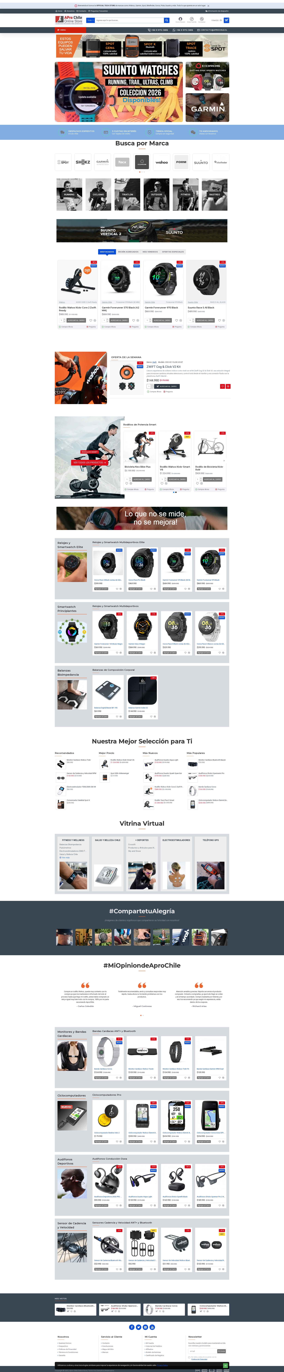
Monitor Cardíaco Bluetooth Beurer (212, 760)
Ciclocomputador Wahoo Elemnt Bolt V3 (213, 800)
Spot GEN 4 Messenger (120, 773)
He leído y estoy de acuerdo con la (202, 1358)
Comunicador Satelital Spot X (78, 800)
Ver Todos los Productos (88, 462)
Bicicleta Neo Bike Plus (138, 467)
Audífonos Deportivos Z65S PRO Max (108, 1197)
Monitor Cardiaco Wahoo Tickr (79, 760)
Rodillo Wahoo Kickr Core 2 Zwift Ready (77, 309)
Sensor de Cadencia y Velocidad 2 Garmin (143, 1260)
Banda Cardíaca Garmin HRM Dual (210, 1069)
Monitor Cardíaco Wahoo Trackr (141, 1069)
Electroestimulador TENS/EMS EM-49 (81, 787)
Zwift (154, 362)
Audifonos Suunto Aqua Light (166, 760)
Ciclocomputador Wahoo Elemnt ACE (177, 1133)
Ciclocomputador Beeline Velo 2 (107, 1133)
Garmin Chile (107, 302)
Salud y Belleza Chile (107, 840)
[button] (139, 172)
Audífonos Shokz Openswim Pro (211, 773)
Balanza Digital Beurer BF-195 (105, 708)
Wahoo (62, 302)
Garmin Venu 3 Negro (137, 644)
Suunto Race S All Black (201, 307)
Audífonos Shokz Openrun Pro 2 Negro (211, 1197)
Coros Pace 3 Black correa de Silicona (177, 644)
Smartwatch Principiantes (67, 609)
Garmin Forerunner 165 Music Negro (108, 644)
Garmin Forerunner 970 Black (161, 307)
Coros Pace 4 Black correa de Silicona (108, 580)
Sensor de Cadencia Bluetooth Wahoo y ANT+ (108, 1260)
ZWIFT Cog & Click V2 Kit (164, 366)
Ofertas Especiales (173, 252)
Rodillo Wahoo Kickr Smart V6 (175, 468)
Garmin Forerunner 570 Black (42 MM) (120, 309)
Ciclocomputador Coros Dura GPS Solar (211, 1133)
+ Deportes (142, 840)
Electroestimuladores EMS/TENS (176, 840)
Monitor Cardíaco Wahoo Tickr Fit (176, 1069)
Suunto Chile (193, 302)
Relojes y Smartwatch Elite (70, 545)
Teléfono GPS (211, 840)
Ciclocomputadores (72, 1095)
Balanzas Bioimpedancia (68, 672)
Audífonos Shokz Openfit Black (175, 1197)
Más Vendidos (150, 252)
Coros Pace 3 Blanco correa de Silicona (211, 644)
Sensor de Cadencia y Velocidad (72, 1225)
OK (225, 1366)
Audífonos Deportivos (65, 1161)
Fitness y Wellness (73, 840)
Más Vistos (61, 1298)
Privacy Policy (162, 1365)
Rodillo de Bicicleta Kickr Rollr (209, 468)
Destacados (107, 252)
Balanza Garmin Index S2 (138, 708)
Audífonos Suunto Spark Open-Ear (168, 773)
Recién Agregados (128, 252)
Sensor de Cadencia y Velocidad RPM (81, 773)
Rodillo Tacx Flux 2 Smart (164, 800)
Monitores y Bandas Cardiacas (72, 1034)
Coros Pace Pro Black (137, 580)
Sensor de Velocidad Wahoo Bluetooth (177, 1260)
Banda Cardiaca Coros (207, 787)
